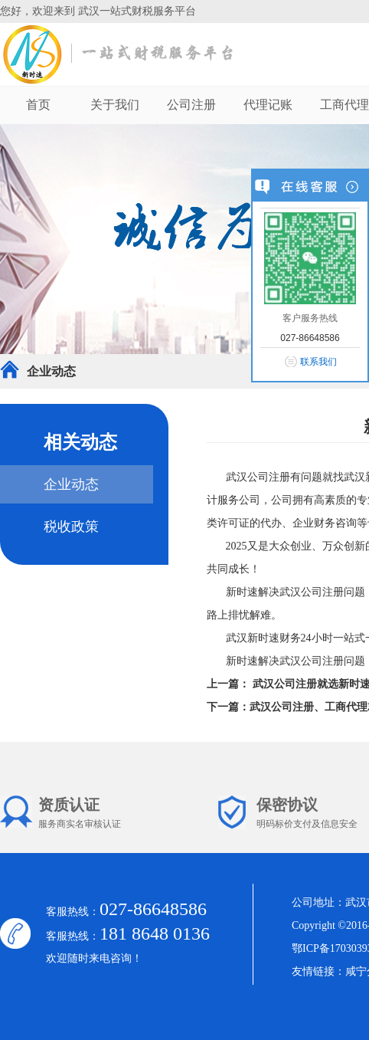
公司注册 (191, 104)
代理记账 (267, 104)
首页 (38, 104)
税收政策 (71, 526)
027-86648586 (153, 909)
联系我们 (318, 361)
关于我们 (114, 104)
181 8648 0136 (155, 933)
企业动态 (51, 371)
